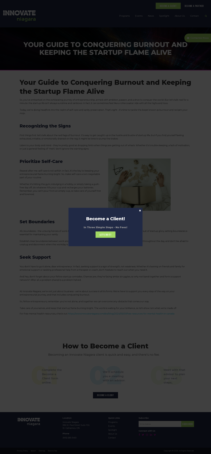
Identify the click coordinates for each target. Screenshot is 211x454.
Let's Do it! (105, 234)
